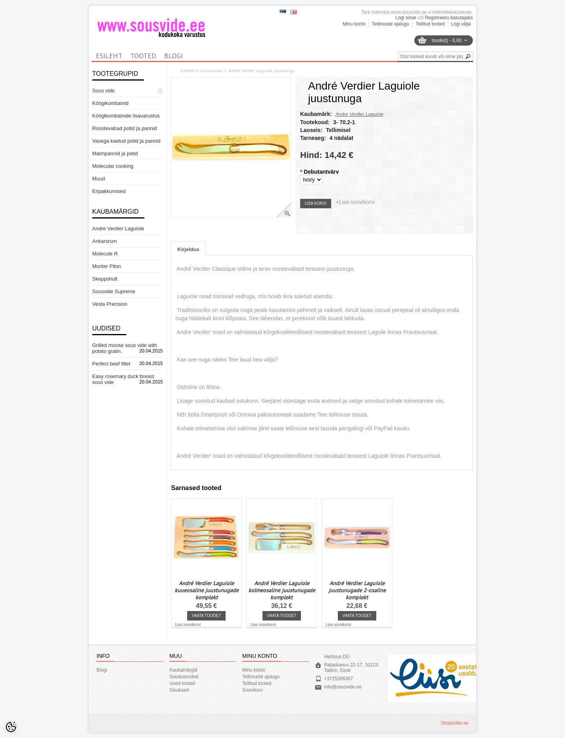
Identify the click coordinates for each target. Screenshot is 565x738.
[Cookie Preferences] (11, 727)
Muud (98, 179)
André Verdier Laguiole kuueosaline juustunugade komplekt (207, 590)
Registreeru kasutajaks (449, 17)
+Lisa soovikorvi (355, 202)
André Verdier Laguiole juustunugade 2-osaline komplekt (357, 590)
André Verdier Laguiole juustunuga (261, 70)
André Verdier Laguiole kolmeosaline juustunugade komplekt (281, 590)
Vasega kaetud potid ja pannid (126, 141)
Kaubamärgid (183, 670)
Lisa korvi (315, 203)
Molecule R (105, 254)
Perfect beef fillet (111, 364)
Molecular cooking (112, 166)
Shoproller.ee (454, 723)
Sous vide (103, 91)
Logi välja (461, 24)
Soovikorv (252, 690)
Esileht (187, 70)
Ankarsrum (104, 241)
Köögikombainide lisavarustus (126, 116)
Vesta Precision (110, 304)
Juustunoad (211, 70)
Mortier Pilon (106, 266)
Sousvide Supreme (113, 291)
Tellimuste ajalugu (390, 24)
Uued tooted (182, 683)
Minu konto (354, 24)
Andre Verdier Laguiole (118, 228)
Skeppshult (104, 279)
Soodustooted (184, 676)
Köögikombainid (110, 103)
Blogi (173, 55)
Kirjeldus (188, 249)
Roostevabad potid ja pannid (124, 128)
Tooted (143, 55)
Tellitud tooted (430, 24)
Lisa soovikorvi (188, 624)
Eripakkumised (109, 191)
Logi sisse (406, 17)
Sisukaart (179, 690)
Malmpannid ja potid (115, 153)
